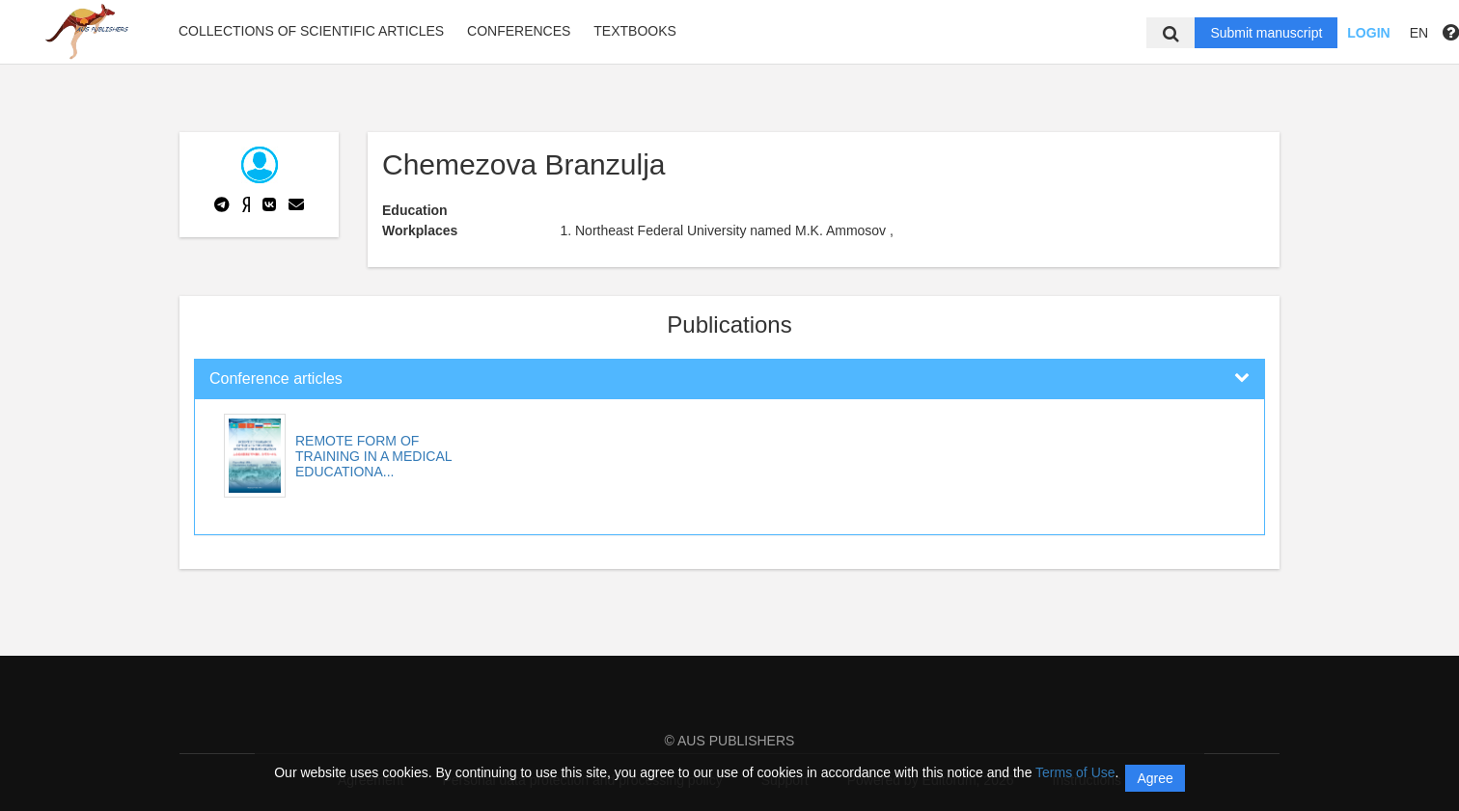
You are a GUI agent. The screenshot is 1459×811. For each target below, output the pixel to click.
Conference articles (276, 378)
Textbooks (634, 31)
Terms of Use (1075, 772)
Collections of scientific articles (311, 31)
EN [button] (1419, 33)
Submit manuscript (1266, 33)
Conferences (518, 31)
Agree (1154, 778)
